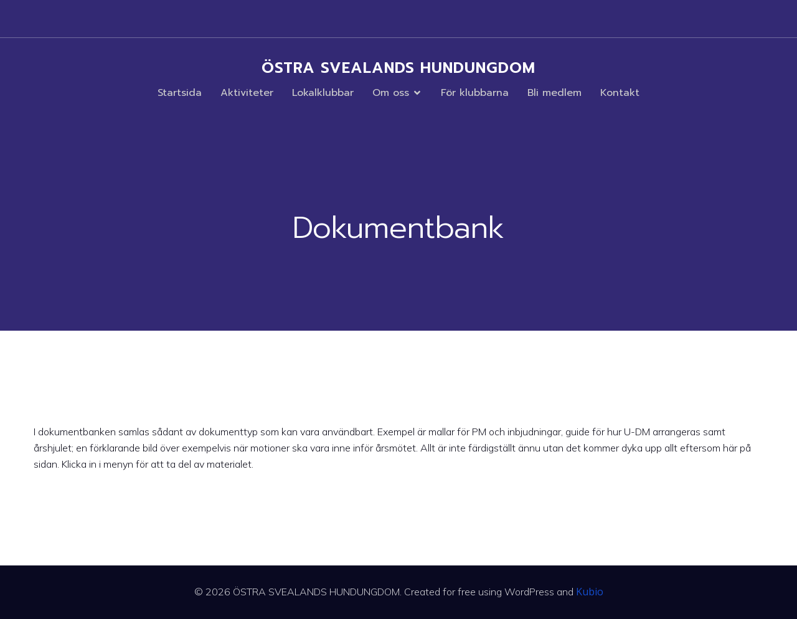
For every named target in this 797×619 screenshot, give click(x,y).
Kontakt (619, 92)
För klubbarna (475, 92)
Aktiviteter (246, 92)
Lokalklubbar (323, 92)
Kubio (589, 591)
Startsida (180, 92)
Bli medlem (554, 92)
